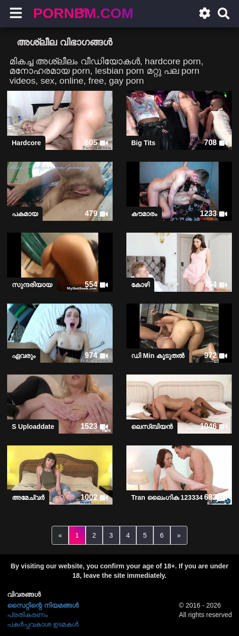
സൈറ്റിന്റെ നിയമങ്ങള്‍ (43, 605)
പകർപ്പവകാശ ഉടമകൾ (43, 624)
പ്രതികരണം (27, 615)
